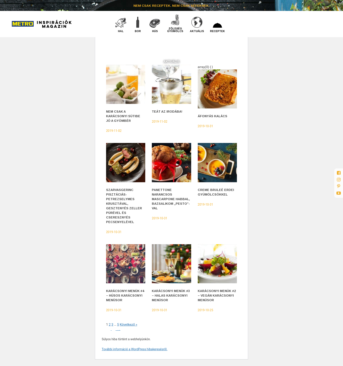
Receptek (217, 31)
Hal (121, 31)
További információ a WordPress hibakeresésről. (134, 349)
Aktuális (197, 31)
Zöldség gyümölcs (175, 30)
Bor (138, 31)
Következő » (128, 324)
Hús (155, 31)
